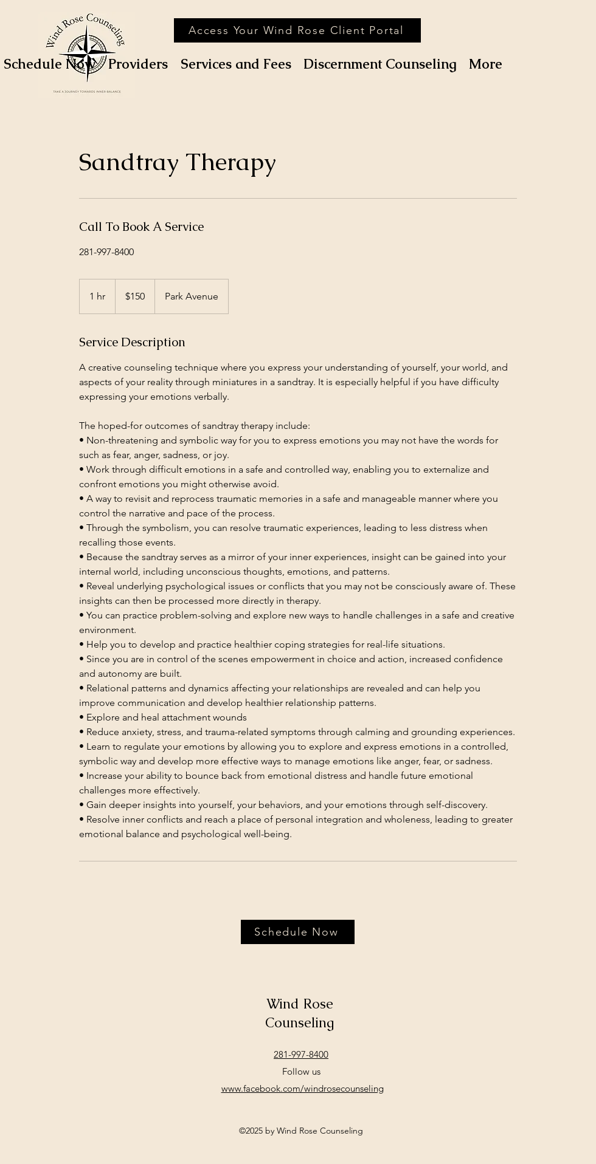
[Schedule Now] (298, 932)
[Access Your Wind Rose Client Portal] (297, 30)
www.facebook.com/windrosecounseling (302, 1088)
